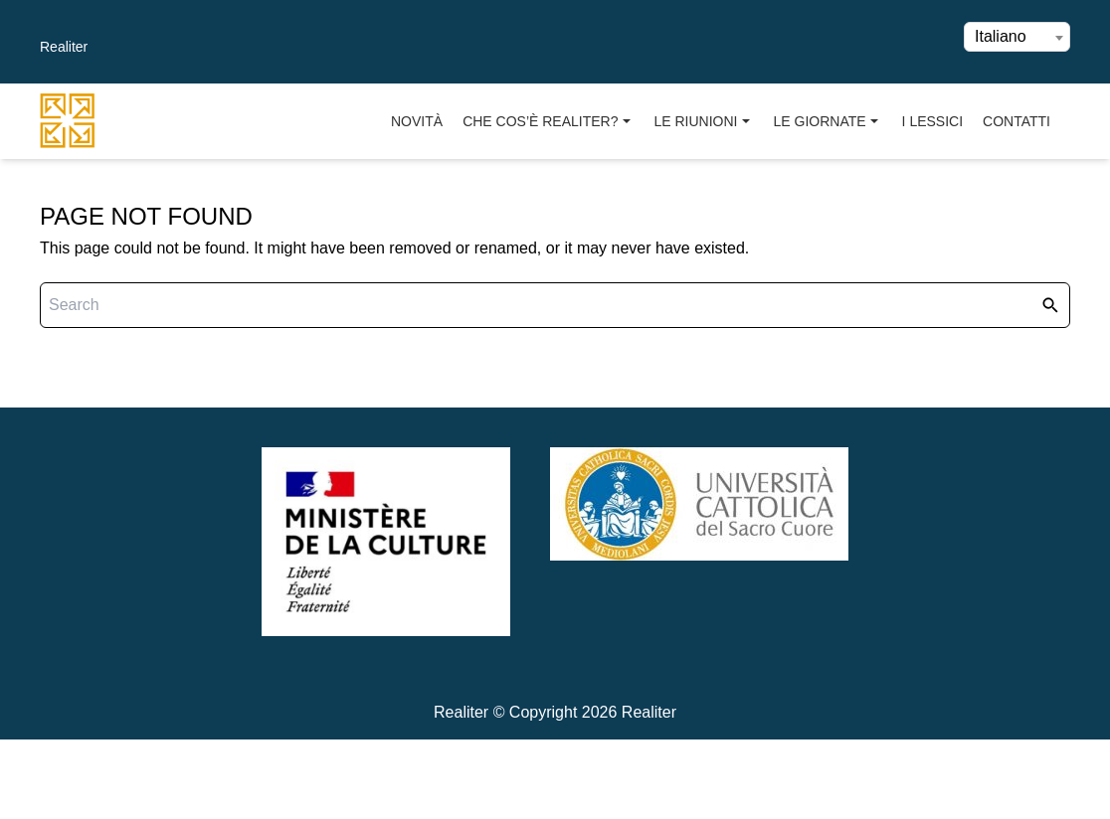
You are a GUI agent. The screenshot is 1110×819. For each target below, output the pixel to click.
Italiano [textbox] (1000, 36)
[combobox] (1017, 37)
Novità (417, 121)
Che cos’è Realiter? (548, 121)
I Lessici (932, 121)
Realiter (64, 47)
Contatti (1016, 121)
